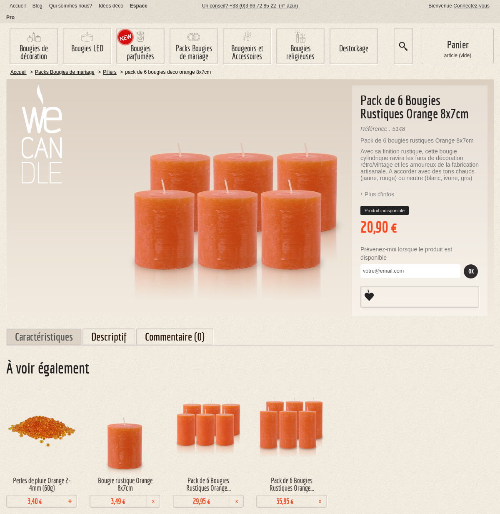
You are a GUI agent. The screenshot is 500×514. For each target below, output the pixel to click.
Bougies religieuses (300, 52)
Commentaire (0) (175, 337)
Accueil (18, 6)
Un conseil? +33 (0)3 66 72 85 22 (250, 6)
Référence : (376, 128)
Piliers (110, 72)
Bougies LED (87, 48)
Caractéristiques (44, 337)
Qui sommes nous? (70, 6)
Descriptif (109, 337)
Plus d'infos (379, 194)
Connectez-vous (471, 6)
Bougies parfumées (140, 52)
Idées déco (111, 6)
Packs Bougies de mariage (193, 52)
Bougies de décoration (34, 52)
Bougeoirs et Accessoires (247, 52)
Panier (458, 44)
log (37, 6)
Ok (471, 271)
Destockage (353, 48)
